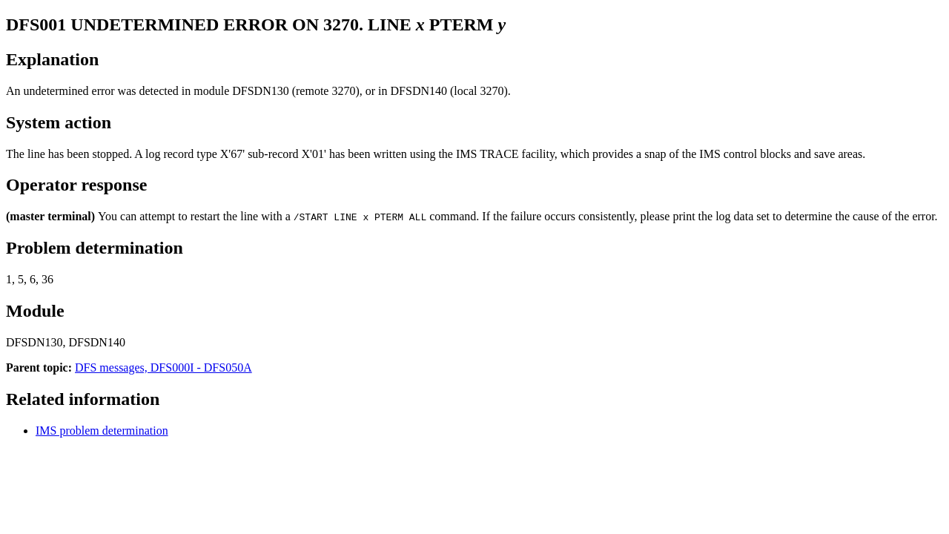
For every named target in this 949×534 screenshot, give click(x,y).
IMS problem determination (102, 430)
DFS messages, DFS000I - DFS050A (163, 367)
